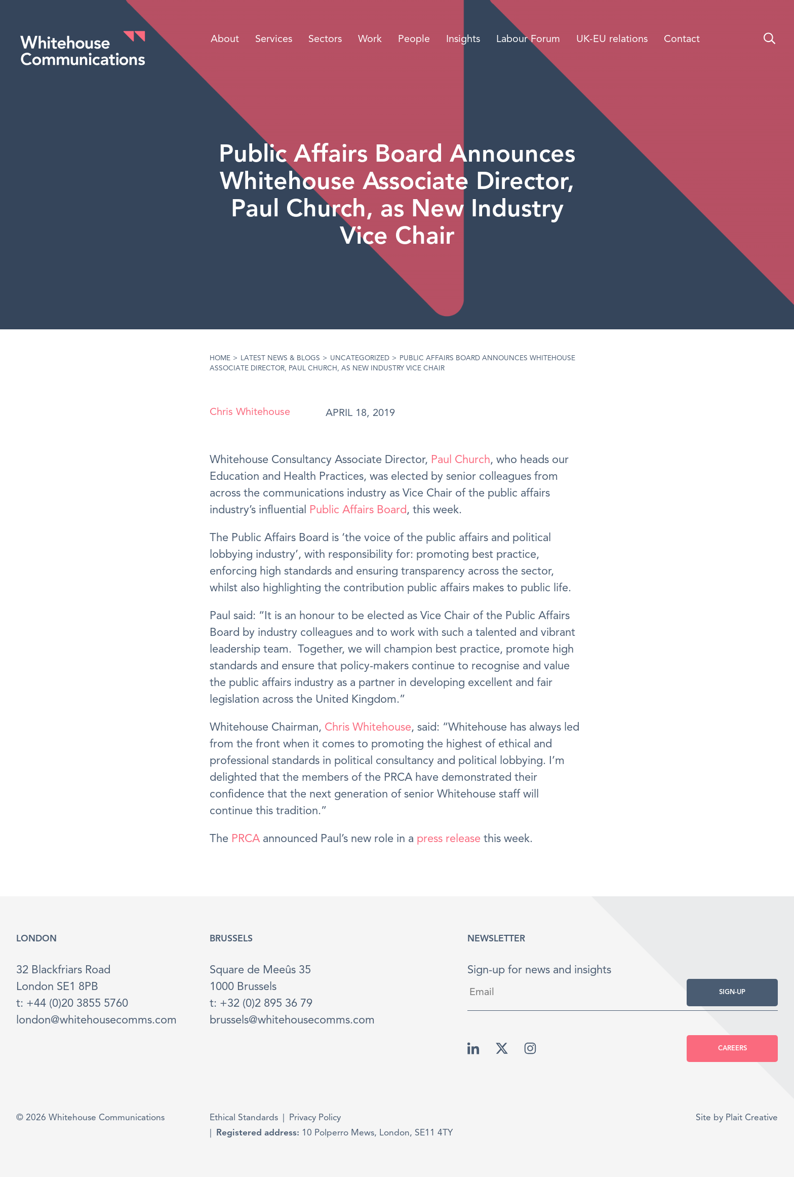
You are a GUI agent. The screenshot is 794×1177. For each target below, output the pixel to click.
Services (273, 39)
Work (370, 39)
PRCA (245, 839)
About (225, 39)
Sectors (325, 39)
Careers (732, 1048)
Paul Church (460, 460)
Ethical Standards (244, 1118)
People (414, 39)
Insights (463, 39)
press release (449, 839)
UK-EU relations (612, 39)
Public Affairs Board (358, 510)
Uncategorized (359, 358)
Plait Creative (752, 1118)
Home (220, 358)
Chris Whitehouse (250, 412)
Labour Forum (528, 39)
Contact (682, 39)
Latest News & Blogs (280, 358)
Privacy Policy (315, 1118)
